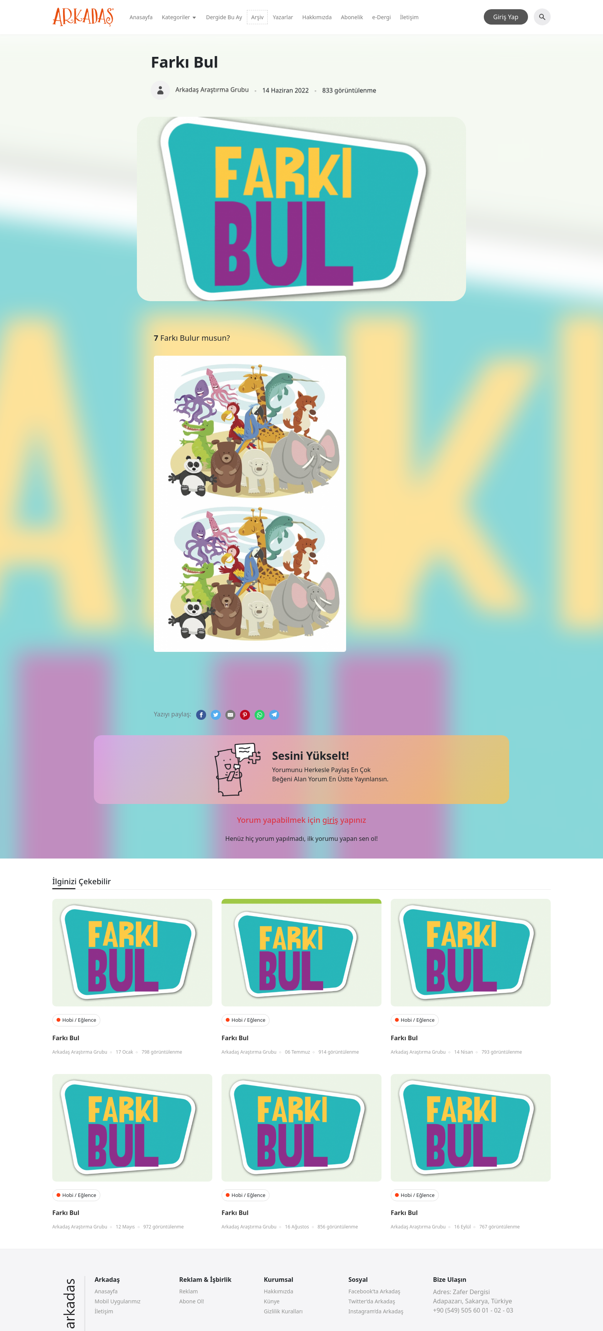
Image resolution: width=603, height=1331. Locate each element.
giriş (330, 820)
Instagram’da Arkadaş (375, 1311)
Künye (272, 1301)
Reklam (188, 1291)
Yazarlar (283, 17)
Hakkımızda (317, 17)
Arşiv (257, 17)
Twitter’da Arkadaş (371, 1301)
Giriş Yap (505, 17)
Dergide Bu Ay (224, 17)
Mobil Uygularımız (117, 1301)
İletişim (409, 17)
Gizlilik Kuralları (283, 1311)
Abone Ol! (191, 1301)
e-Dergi (381, 17)
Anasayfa (141, 17)
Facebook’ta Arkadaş (374, 1291)
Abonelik (352, 17)
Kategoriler (179, 17)
